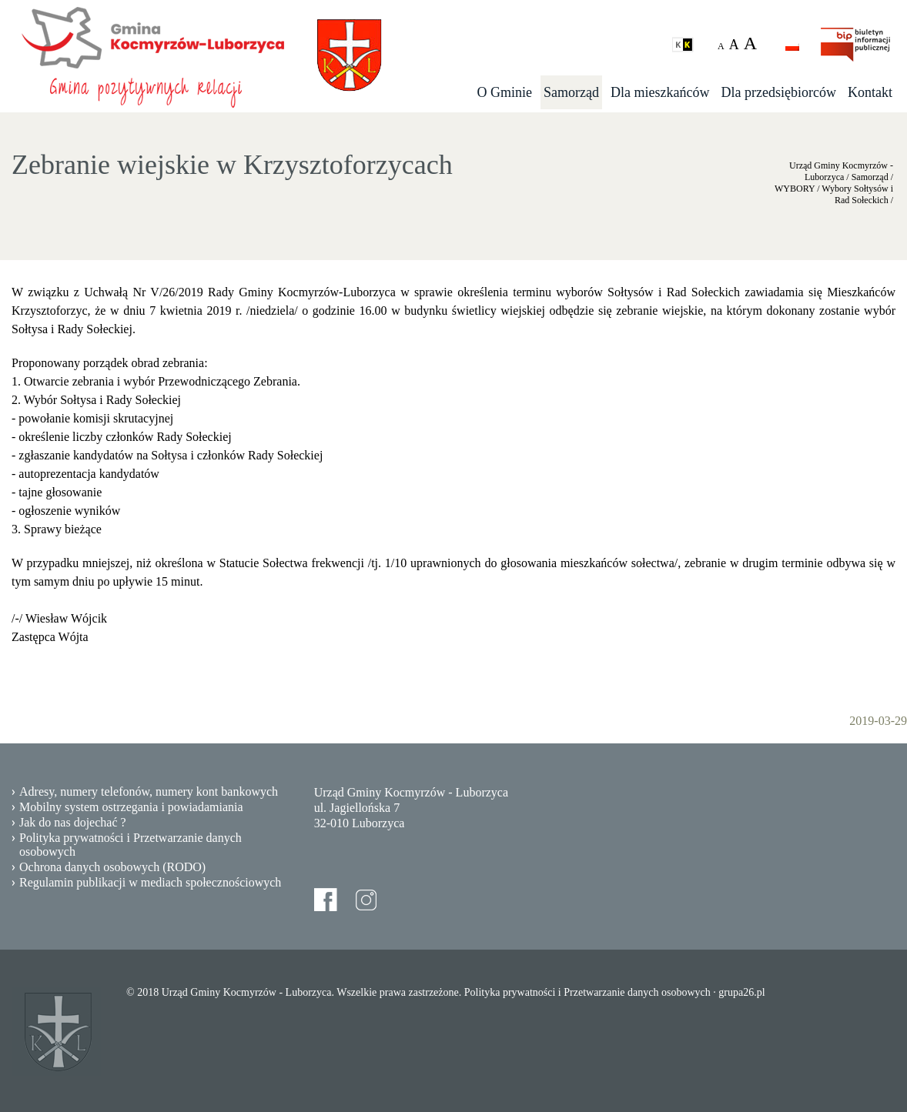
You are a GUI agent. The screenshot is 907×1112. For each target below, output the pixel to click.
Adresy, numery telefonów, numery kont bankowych (148, 791)
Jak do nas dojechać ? (72, 822)
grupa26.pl (741, 992)
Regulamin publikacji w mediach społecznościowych (150, 882)
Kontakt (870, 92)
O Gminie (505, 92)
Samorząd (571, 92)
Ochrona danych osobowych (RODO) (112, 866)
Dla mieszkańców (660, 92)
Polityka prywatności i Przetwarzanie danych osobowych (130, 844)
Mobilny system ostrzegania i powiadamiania (131, 806)
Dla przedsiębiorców (778, 92)
